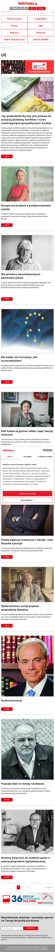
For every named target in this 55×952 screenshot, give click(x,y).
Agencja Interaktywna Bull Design (37, 949)
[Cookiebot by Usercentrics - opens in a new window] (42, 450)
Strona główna (5, 48)
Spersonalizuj (27, 500)
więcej (6, 156)
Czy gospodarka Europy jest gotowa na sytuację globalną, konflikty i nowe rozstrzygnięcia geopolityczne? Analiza (26, 119)
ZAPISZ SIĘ (31, 928)
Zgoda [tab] (9, 456)
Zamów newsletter (41, 8)
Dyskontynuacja (11, 700)
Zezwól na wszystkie (27, 494)
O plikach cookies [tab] (45, 456)
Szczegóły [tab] (27, 456)
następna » (49, 887)
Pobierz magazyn (32, 8)
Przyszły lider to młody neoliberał (22, 783)
